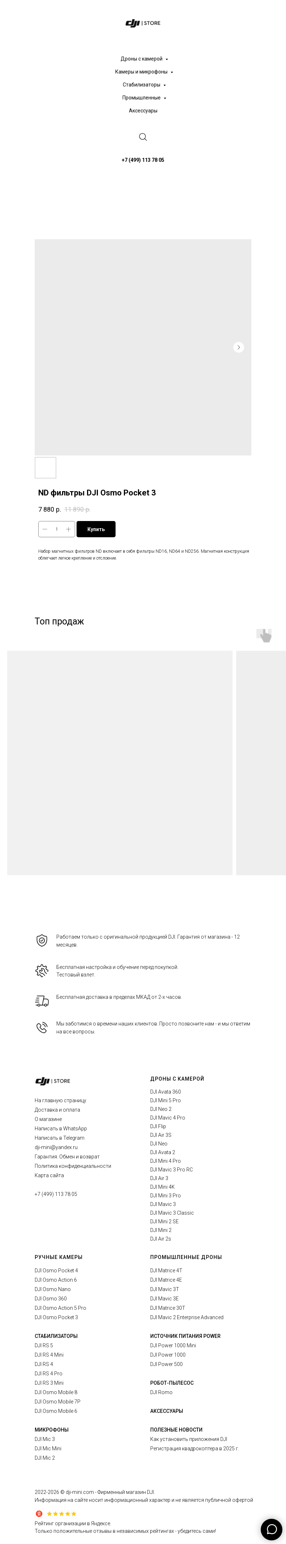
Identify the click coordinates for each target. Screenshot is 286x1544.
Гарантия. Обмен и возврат (67, 1157)
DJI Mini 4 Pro (165, 1161)
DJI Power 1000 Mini (173, 1345)
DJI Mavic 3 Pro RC (171, 1170)
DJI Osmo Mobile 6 (56, 1411)
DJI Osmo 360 (51, 1299)
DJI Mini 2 (161, 1230)
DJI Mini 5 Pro (165, 1100)
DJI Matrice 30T (167, 1308)
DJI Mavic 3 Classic (172, 1213)
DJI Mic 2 (45, 1458)
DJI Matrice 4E (166, 1280)
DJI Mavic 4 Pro (167, 1118)
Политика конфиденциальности (73, 1166)
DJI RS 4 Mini (49, 1355)
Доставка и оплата (57, 1110)
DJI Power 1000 (168, 1355)
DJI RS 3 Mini (49, 1383)
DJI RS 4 (44, 1364)
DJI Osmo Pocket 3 (56, 1317)
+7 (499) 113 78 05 (56, 1194)
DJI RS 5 (44, 1345)
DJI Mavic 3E (164, 1299)
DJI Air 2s (160, 1239)
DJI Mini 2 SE (164, 1221)
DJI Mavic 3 (163, 1204)
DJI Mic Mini (48, 1448)
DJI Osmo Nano (53, 1289)
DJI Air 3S (161, 1135)
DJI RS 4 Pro (48, 1373)
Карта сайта (49, 1175)
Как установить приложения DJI (188, 1439)
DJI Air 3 (159, 1178)
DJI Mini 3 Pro (165, 1195)
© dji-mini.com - (79, 1492)
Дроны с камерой (142, 59)
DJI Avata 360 (165, 1092)
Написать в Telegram (59, 1138)
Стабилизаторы (142, 85)
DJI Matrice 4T (166, 1270)
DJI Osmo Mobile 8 (56, 1392)
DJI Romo (161, 1392)
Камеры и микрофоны (142, 72)
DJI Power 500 (166, 1364)
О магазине (48, 1119)
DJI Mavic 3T (164, 1289)
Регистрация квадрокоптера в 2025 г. (194, 1448)
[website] (143, 137)
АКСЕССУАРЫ (166, 1411)
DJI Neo (159, 1144)
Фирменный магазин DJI (126, 1492)
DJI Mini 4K (162, 1187)
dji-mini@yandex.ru (56, 1147)
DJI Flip (158, 1126)
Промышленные (142, 98)
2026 (54, 1492)
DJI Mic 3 (45, 1439)
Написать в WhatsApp (61, 1128)
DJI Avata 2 (162, 1152)
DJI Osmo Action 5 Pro (60, 1308)
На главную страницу (60, 1100)
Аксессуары (143, 111)
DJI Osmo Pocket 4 (56, 1270)
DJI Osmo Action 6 (56, 1280)
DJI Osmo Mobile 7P (58, 1402)
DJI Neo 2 (161, 1109)
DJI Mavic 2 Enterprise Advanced (187, 1317)
